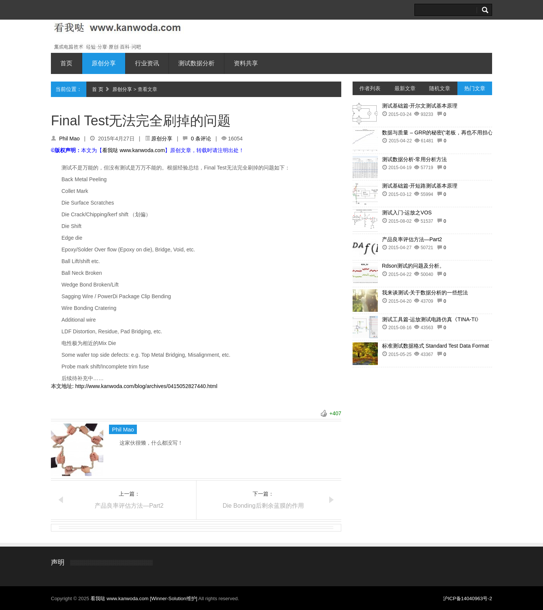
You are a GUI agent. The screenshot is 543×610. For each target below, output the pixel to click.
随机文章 (439, 88)
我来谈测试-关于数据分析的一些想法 (425, 293)
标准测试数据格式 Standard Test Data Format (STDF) (445, 346)
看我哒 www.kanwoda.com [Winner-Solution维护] (144, 598)
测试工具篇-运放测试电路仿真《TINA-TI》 (432, 319)
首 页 (97, 89)
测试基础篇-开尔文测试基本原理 (420, 106)
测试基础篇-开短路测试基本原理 (420, 186)
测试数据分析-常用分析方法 (414, 159)
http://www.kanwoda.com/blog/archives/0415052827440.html (146, 386)
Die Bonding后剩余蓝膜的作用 (263, 505)
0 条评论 (201, 139)
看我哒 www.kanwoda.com (133, 150)
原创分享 (104, 63)
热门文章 (474, 88)
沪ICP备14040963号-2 (467, 598)
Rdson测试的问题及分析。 (413, 266)
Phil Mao (69, 139)
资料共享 (246, 63)
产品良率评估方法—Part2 (129, 505)
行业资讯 (147, 63)
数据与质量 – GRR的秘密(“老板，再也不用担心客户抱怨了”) (452, 132)
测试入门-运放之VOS (407, 212)
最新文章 (405, 88)
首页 (66, 63)
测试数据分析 (196, 63)
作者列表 (369, 88)
